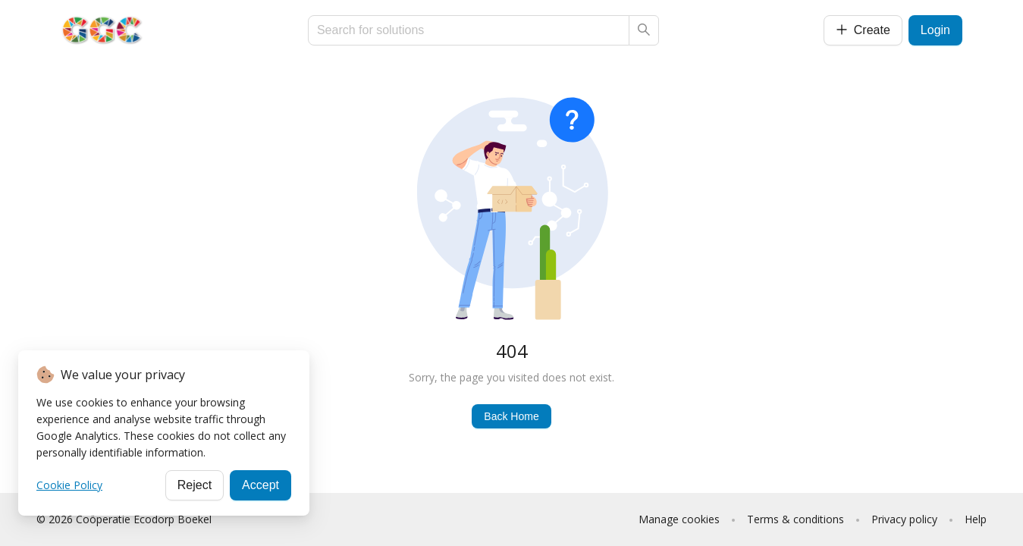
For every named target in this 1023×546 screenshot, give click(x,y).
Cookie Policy (69, 485)
